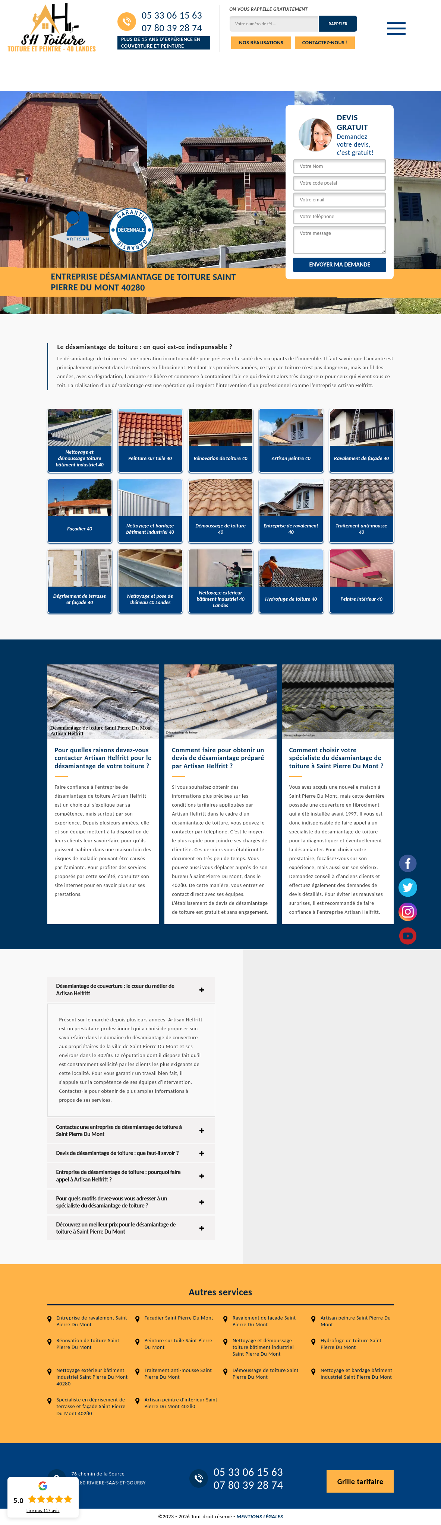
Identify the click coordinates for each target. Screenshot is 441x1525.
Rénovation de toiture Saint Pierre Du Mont (88, 1343)
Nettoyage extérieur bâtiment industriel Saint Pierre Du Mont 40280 (92, 1377)
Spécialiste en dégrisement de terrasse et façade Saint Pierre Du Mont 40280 (91, 1406)
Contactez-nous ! (325, 42)
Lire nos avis (42, 1510)
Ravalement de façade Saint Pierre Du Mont (264, 1321)
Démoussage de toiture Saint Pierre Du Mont (266, 1373)
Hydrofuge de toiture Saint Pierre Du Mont (351, 1343)
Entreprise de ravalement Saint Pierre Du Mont (92, 1321)
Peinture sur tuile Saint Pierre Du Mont (178, 1343)
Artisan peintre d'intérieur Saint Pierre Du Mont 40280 (181, 1403)
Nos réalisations (261, 42)
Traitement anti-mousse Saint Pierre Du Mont (178, 1373)
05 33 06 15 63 (172, 15)
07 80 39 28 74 (172, 27)
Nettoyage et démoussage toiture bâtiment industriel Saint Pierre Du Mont (263, 1347)
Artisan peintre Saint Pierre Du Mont (356, 1321)
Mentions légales (260, 1516)
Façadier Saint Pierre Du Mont (179, 1318)
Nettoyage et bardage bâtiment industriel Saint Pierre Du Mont (356, 1373)
